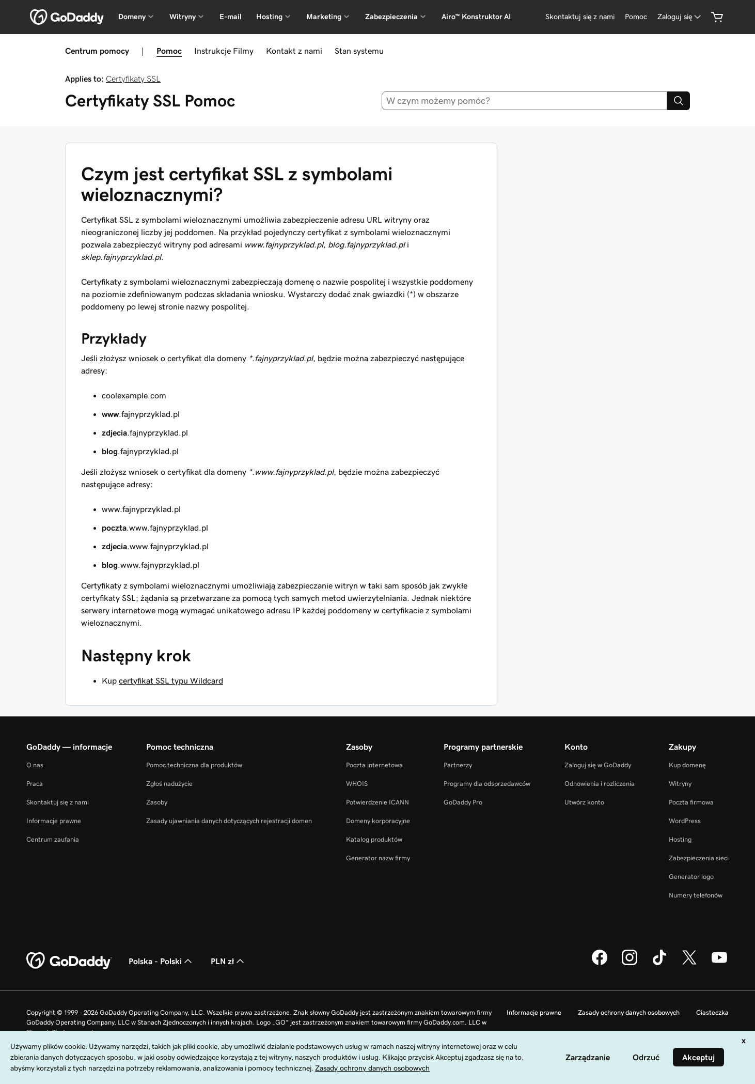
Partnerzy (458, 765)
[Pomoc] (636, 16)
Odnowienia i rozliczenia (599, 783)
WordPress (685, 820)
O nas (34, 765)
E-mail (230, 16)
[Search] (678, 100)
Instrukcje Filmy (224, 51)
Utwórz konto (584, 802)
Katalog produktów (374, 839)
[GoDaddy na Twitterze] (689, 963)
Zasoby (156, 802)
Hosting (680, 839)
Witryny (680, 783)
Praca (34, 783)
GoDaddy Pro (463, 802)
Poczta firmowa (691, 802)
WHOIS (357, 783)
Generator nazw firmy (378, 858)
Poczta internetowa (374, 765)
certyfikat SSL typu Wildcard (171, 680)
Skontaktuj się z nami (57, 802)
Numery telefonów (695, 895)
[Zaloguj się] (680, 16)
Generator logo (691, 876)
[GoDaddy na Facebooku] (599, 963)
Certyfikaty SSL (133, 78)
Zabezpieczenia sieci (699, 858)
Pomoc (169, 51)
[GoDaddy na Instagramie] (629, 963)
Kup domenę (687, 765)
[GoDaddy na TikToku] (659, 963)
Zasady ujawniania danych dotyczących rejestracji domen (229, 820)
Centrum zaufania (52, 839)
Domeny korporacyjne (378, 820)
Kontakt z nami (294, 51)
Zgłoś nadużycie (169, 783)
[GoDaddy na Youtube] (719, 963)
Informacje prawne (53, 820)
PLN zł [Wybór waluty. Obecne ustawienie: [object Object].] (228, 961)
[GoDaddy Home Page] (69, 961)
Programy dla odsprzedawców (487, 783)
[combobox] (524, 100)
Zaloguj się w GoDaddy (597, 765)
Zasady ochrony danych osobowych (629, 1012)
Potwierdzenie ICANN (377, 802)
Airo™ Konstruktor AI (476, 16)
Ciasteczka (712, 1012)
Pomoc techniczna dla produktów (194, 765)
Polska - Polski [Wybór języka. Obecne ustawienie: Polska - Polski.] (161, 961)
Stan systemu (359, 51)
